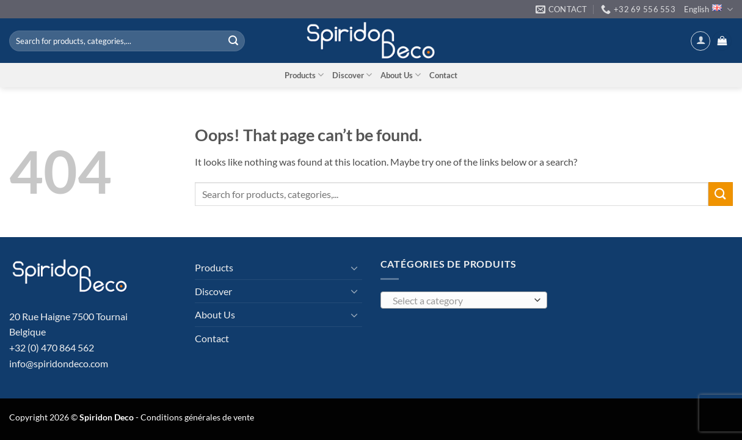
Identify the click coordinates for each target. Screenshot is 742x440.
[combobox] (464, 300)
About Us (400, 75)
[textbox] (460, 300)
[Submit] (233, 41)
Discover (352, 75)
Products (304, 75)
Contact (443, 75)
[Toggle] (354, 267)
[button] (700, 41)
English (708, 9)
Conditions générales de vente (197, 417)
